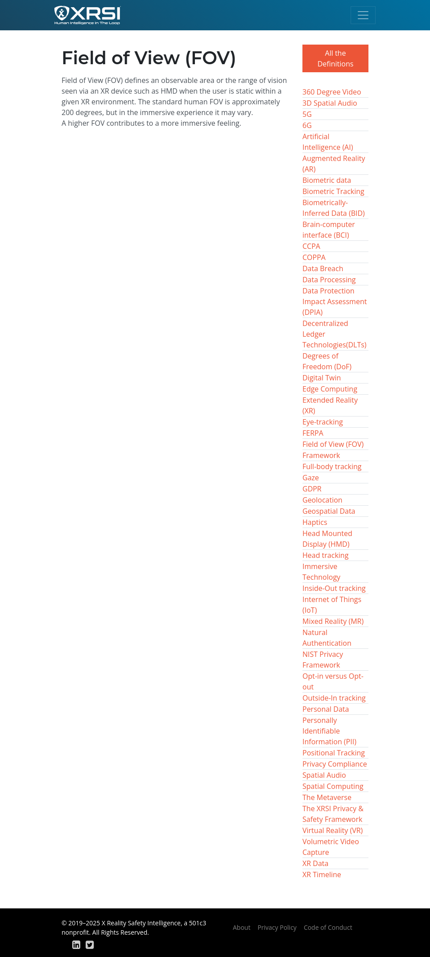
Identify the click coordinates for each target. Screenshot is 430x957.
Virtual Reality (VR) (332, 830)
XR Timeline (321, 874)
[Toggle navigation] (363, 15)
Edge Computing (329, 389)
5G (307, 114)
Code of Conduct (328, 927)
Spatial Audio (324, 775)
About (241, 927)
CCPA (311, 246)
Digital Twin (321, 378)
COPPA (314, 257)
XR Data (315, 863)
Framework (321, 455)
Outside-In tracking (334, 698)
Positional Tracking (333, 753)
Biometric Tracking (333, 191)
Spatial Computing (333, 786)
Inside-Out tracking (334, 588)
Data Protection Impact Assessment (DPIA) (334, 301)
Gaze (310, 478)
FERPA (312, 433)
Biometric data (326, 180)
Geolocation (322, 500)
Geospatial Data (328, 511)
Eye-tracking (322, 422)
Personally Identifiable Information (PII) (329, 731)
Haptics (314, 522)
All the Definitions (336, 58)
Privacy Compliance (334, 764)
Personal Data (325, 709)
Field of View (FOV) (333, 444)
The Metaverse (326, 797)
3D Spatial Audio (329, 103)
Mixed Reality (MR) (333, 621)
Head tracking (325, 555)
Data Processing (329, 280)
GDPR (312, 489)
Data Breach (322, 268)
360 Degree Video (331, 92)
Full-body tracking (331, 466)
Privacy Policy (276, 927)
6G (307, 125)
